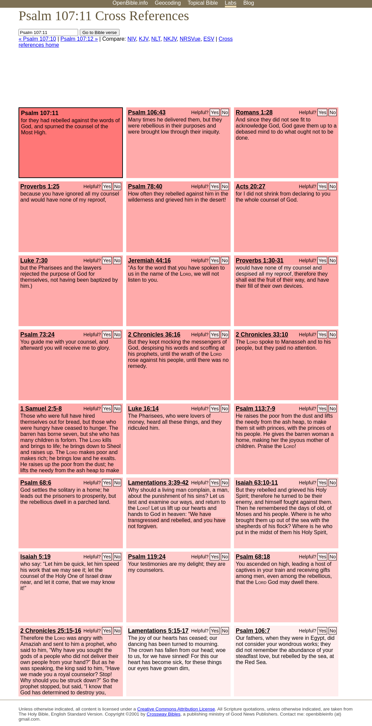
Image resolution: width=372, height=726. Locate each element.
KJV (143, 39)
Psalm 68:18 (253, 556)
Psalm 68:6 (35, 482)
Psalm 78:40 (145, 186)
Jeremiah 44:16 (149, 260)
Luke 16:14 (143, 408)
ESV (208, 39)
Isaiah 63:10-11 (257, 482)
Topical (203, 3)
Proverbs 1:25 (39, 186)
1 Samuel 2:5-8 (41, 408)
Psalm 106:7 (253, 630)
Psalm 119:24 (147, 556)
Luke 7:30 (33, 260)
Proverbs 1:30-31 (259, 260)
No (225, 112)
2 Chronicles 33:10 (262, 334)
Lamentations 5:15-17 (158, 630)
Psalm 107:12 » (79, 39)
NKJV (169, 39)
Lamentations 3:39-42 (158, 482)
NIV (131, 39)
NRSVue (190, 39)
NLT (155, 39)
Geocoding (168, 3)
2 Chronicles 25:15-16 (50, 630)
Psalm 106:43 (147, 112)
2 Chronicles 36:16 (154, 334)
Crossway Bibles (163, 714)
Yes (214, 112)
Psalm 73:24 (37, 334)
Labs (231, 3)
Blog (248, 3)
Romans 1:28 (254, 112)
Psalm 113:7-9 (255, 408)
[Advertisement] (304, 60)
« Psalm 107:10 (37, 39)
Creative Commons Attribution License (176, 709)
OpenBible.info (130, 3)
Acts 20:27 (250, 186)
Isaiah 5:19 (35, 556)
